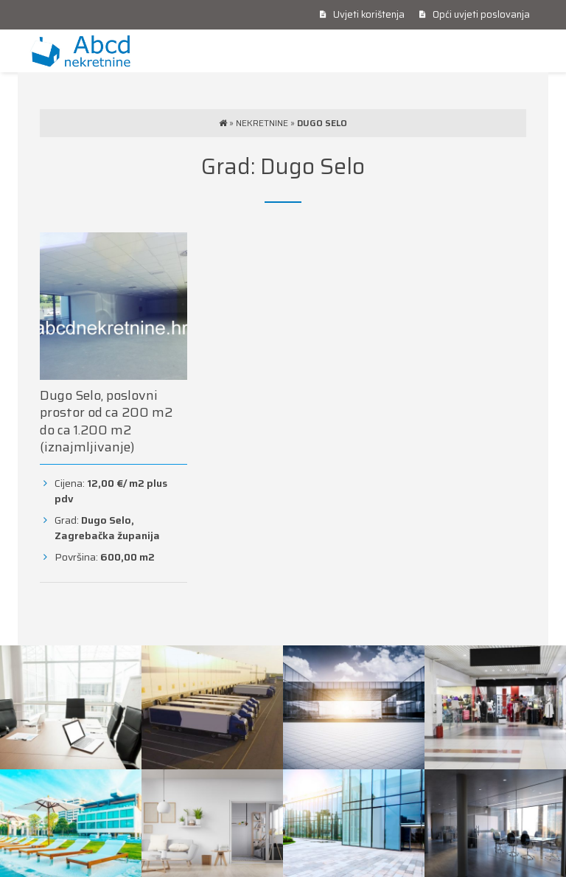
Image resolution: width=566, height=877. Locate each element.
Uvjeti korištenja (362, 14)
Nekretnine (262, 123)
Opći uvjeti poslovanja (474, 14)
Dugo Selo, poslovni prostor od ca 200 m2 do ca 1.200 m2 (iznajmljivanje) (106, 421)
